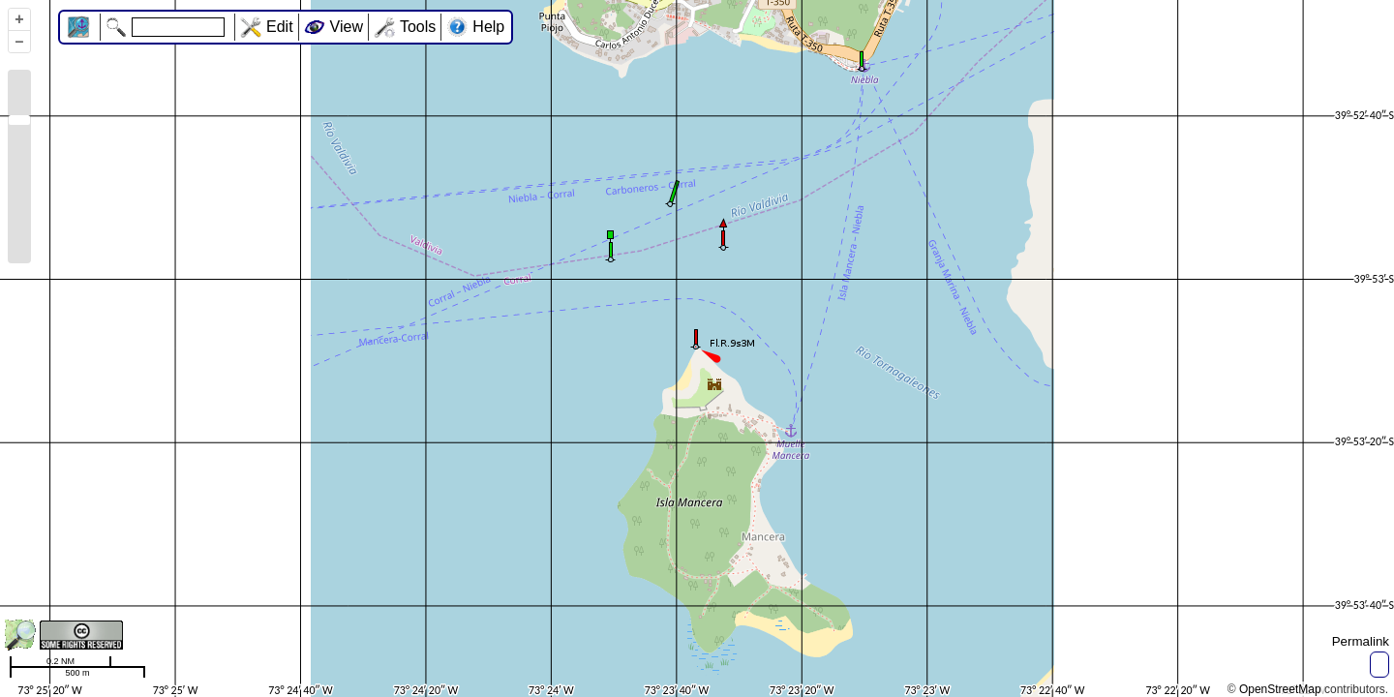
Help (488, 26)
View (346, 26)
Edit (279, 26)
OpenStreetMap (1280, 689)
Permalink (1360, 641)
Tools (418, 26)
